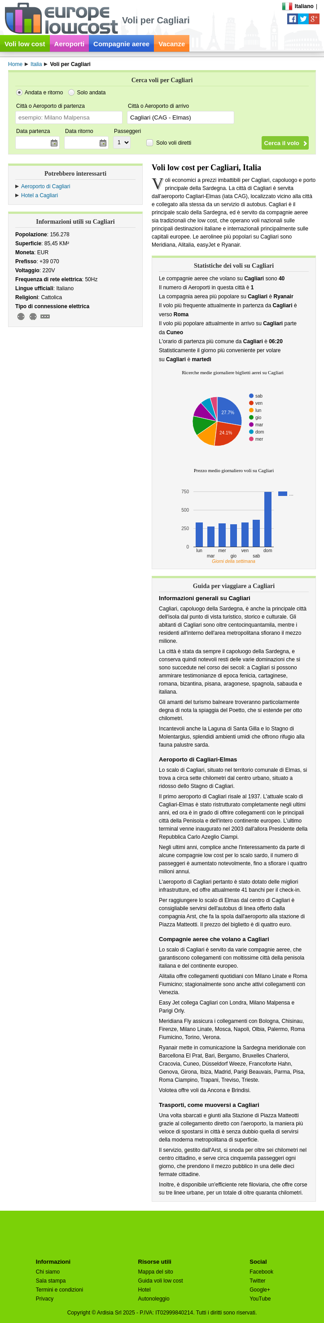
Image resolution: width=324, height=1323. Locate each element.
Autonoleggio (154, 1299)
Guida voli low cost (160, 1281)
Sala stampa (51, 1281)
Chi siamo (48, 1272)
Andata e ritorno (44, 92)
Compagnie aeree (121, 44)
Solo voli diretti (173, 143)
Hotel (144, 1290)
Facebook (261, 1272)
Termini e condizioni (59, 1290)
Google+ (260, 1290)
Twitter (257, 1281)
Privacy (44, 1299)
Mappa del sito (155, 1272)
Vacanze (171, 44)
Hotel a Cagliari (39, 195)
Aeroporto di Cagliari (45, 186)
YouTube (260, 1299)
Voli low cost (24, 44)
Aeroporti (69, 44)
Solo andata (91, 92)
